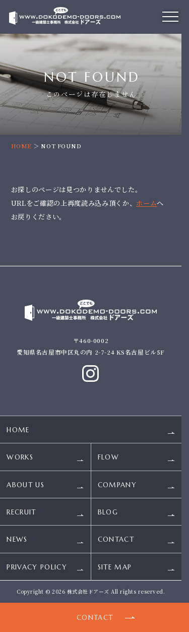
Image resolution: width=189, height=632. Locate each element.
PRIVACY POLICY (37, 567)
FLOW (108, 457)
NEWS (17, 540)
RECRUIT (21, 512)
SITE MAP (115, 567)
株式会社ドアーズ (88, 591)
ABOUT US (25, 485)
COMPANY (117, 485)
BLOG (108, 512)
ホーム (146, 203)
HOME (21, 146)
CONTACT (116, 540)
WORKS (20, 457)
